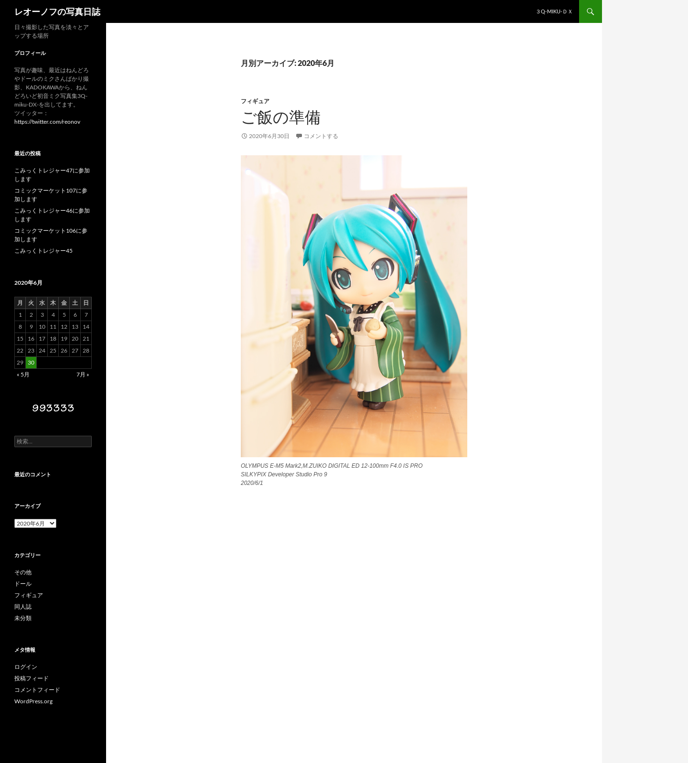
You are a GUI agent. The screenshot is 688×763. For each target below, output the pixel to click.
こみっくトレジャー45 (43, 250)
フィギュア (255, 101)
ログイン (25, 666)
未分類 (23, 618)
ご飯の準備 (281, 117)
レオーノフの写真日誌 (57, 11)
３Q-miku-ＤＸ (554, 11)
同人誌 (23, 606)
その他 (23, 572)
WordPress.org (33, 701)
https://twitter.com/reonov (47, 121)
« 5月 (23, 374)
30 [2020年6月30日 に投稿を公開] (31, 362)
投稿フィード (31, 678)
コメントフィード (37, 689)
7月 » (82, 374)
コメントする (321, 136)
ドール (23, 583)
